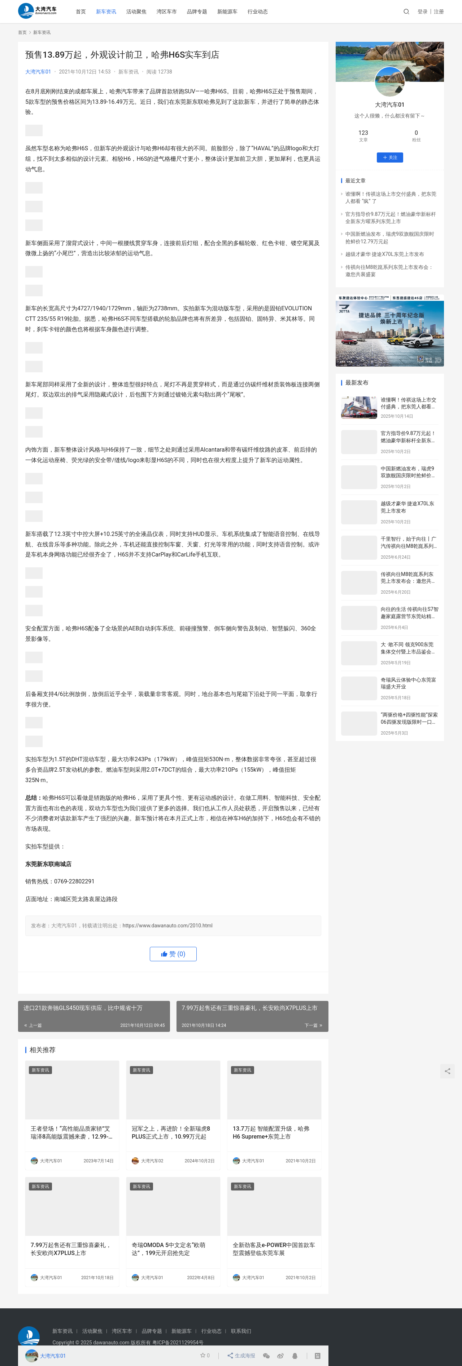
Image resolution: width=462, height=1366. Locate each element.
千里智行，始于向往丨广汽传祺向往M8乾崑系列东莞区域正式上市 (408, 546)
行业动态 (263, 11)
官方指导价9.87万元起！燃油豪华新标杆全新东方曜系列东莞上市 (408, 440)
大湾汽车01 (38, 72)
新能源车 (233, 11)
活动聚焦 (142, 11)
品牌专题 (202, 11)
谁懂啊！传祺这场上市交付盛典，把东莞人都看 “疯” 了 (408, 407)
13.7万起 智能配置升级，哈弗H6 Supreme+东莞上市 (271, 1132)
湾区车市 (172, 11)
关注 (390, 157)
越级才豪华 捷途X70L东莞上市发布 (384, 254)
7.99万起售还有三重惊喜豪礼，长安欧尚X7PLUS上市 (71, 1249)
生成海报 (241, 1355)
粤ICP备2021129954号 (178, 1342)
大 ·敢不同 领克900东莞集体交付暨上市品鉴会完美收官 (408, 651)
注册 (439, 11)
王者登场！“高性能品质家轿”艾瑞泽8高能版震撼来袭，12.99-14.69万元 (70, 1133)
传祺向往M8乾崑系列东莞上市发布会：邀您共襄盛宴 (408, 581)
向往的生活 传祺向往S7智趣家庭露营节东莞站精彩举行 (410, 616)
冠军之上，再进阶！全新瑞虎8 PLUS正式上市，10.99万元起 (171, 1132)
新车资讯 (111, 11)
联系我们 (241, 1331)
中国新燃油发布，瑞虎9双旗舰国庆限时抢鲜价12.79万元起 (407, 475)
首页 (86, 11)
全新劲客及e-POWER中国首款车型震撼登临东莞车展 (274, 1249)
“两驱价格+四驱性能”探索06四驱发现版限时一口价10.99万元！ (409, 722)
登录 (423, 11)
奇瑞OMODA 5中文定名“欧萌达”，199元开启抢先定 (168, 1249)
